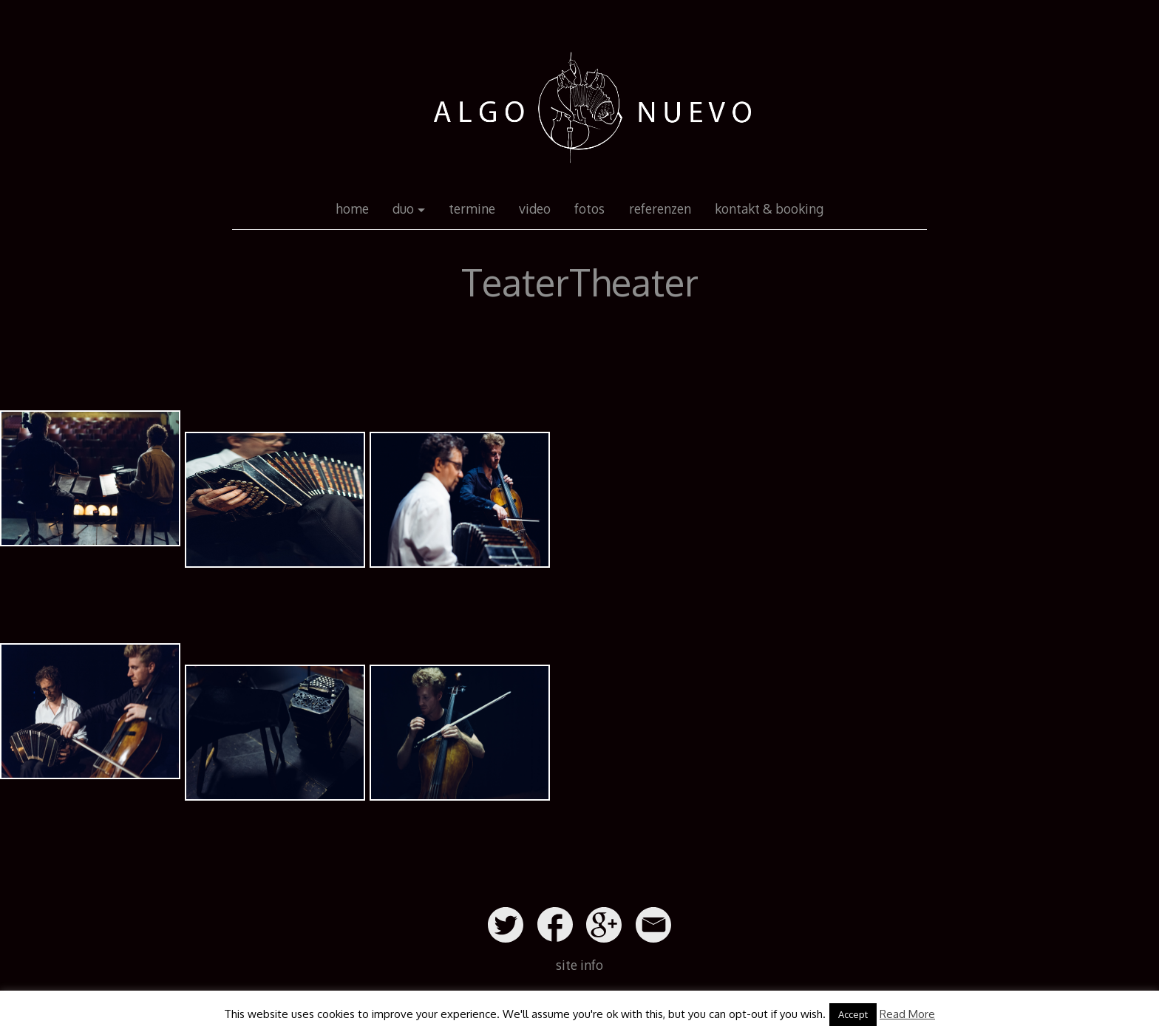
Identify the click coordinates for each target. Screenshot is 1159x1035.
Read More (907, 1014)
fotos (589, 208)
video (535, 208)
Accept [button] (853, 1014)
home (352, 208)
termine (472, 208)
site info (579, 965)
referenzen (660, 208)
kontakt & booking (769, 208)
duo (403, 208)
